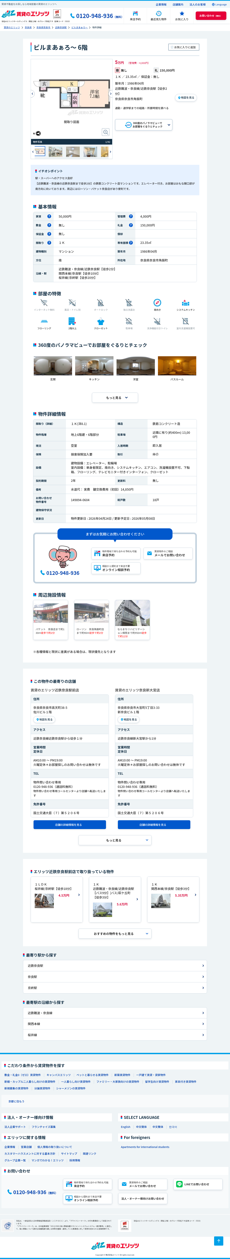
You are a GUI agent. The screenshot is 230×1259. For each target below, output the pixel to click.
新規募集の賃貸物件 (16, 1088)
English (125, 1127)
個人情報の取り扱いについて (54, 1147)
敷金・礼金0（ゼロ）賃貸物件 (22, 1075)
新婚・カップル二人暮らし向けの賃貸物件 (29, 1081)
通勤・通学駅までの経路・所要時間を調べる (142, 108)
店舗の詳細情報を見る (68, 825)
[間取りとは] (49, 243)
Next (110, 152)
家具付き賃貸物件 (185, 1081)
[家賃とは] (49, 216)
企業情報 (161, 4)
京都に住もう (16, 1101)
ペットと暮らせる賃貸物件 (92, 1075)
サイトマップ (69, 1153)
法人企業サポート (15, 1127)
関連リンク (89, 1153)
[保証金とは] (49, 234)
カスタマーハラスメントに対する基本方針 (29, 1153)
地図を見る (187, 97)
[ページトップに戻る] (218, 1241)
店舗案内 (178, 4)
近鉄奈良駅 (35, 965)
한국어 (173, 1127)
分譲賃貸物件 (42, 1088)
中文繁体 (158, 1127)
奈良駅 (32, 976)
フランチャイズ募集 (44, 1127)
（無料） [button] (210, 15)
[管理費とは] (131, 216)
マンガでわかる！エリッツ (47, 1160)
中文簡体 (141, 1127)
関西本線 (34, 1023)
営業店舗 (26, 1147)
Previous (31, 94)
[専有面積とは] (131, 243)
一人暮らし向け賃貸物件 (76, 1081)
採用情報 (74, 1160)
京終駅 (32, 987)
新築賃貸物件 (122, 1075)
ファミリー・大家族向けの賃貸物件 (117, 1081)
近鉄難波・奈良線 (40, 1013)
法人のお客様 (198, 4)
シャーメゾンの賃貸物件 (70, 1088)
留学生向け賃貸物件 (157, 1081)
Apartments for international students (145, 1147)
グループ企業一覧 (15, 1160)
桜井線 (32, 1035)
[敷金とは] (49, 225)
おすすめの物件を (114, 933)
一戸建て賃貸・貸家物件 (151, 1075)
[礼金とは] (131, 225)
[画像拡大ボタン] (105, 132)
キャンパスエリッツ (59, 1075)
